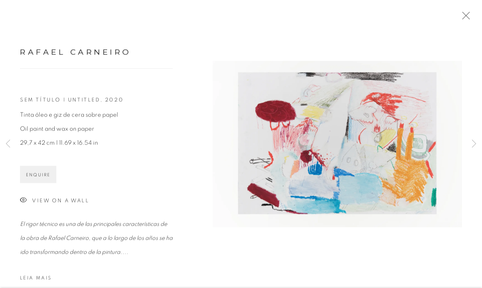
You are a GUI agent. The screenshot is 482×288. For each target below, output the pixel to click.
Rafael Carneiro (75, 54)
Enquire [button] (38, 177)
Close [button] (464, 18)
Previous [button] (8, 144)
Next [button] (474, 144)
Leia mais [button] (36, 280)
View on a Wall (54, 203)
